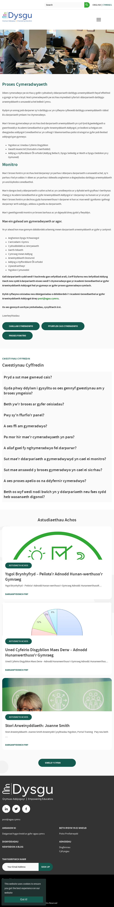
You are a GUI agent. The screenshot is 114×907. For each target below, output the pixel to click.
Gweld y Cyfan (57, 762)
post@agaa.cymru (48, 298)
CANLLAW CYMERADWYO (21, 326)
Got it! (23, 899)
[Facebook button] (26, 809)
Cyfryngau (64, 851)
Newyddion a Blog (12, 846)
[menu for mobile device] (98, 19)
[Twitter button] (16, 809)
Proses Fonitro (17, 335)
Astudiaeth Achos (18, 565)
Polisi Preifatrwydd (68, 833)
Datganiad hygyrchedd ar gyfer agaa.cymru (23, 833)
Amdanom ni (9, 828)
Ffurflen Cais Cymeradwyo (63, 326)
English (97, 4)
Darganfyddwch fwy (22, 594)
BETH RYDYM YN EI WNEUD (73, 828)
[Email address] (20, 867)
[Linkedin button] (6, 809)
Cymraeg (107, 4)
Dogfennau (64, 847)
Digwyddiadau (10, 841)
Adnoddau (65, 841)
